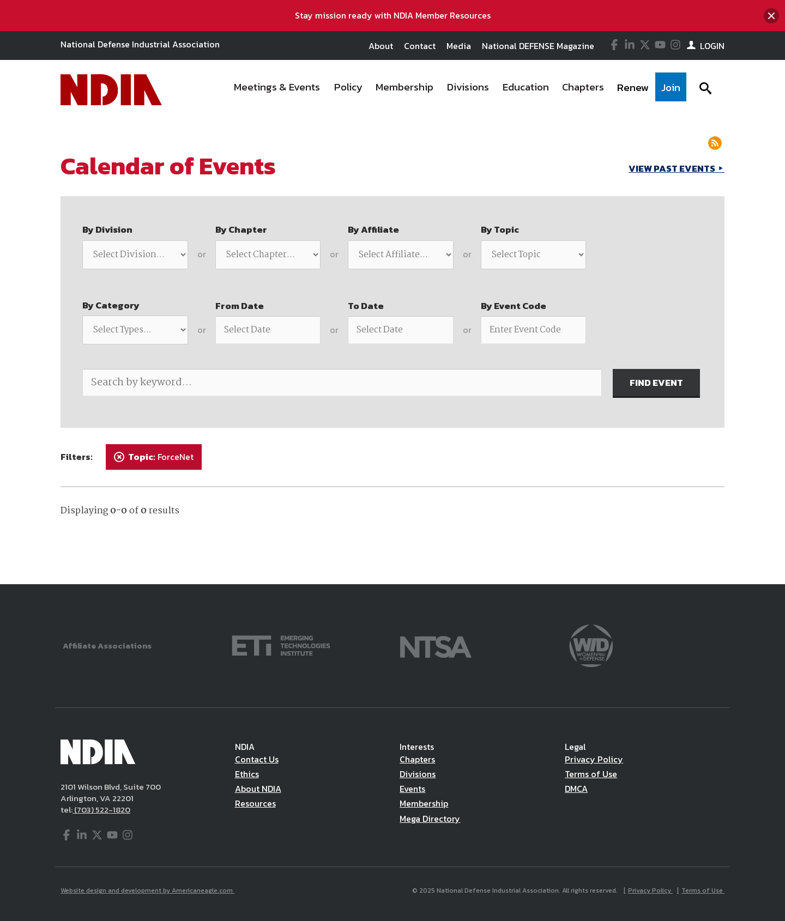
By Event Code (513, 306)
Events (412, 788)
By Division (107, 229)
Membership (424, 803)
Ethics (247, 773)
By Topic (500, 229)
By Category (111, 305)
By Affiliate (373, 229)
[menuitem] (277, 90)
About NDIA (258, 788)
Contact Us (257, 759)
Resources (255, 803)
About (381, 45)
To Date (366, 306)
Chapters (417, 759)
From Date (239, 306)
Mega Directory (430, 818)
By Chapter (241, 229)
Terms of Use (591, 773)
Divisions (418, 773)
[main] (392, 352)
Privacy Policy (594, 759)
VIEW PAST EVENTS (673, 168)
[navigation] (457, 90)
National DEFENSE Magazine (538, 45)
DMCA (576, 788)
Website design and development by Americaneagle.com (147, 890)
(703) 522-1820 (101, 809)
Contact (420, 45)
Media (458, 45)
